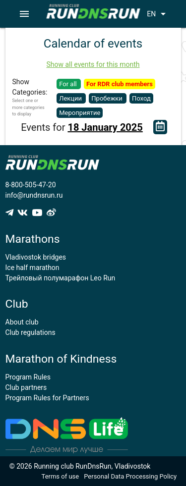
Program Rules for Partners (47, 398)
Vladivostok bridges (35, 257)
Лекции (71, 98)
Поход (141, 98)
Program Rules (28, 377)
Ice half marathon (32, 267)
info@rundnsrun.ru (34, 195)
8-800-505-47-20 (30, 185)
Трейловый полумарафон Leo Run (60, 278)
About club (22, 322)
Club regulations (30, 332)
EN (158, 14)
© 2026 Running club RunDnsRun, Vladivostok (80, 466)
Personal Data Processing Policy (130, 476)
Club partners (26, 387)
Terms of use (60, 476)
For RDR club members (119, 84)
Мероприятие (79, 112)
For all (68, 84)
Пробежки (107, 98)
